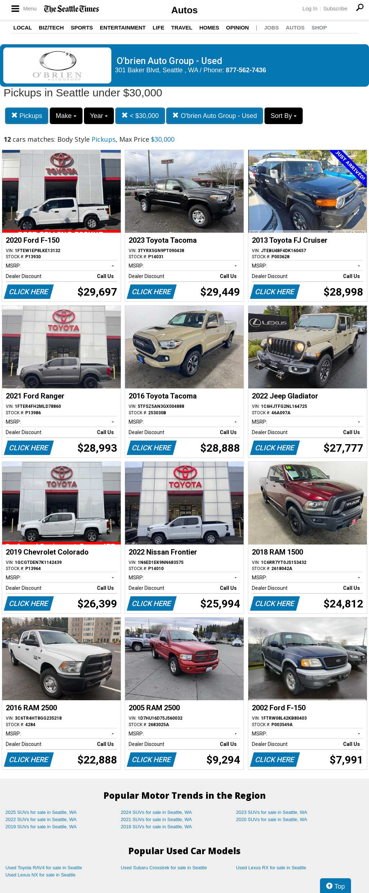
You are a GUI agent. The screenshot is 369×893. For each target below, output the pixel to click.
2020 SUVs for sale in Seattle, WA (271, 819)
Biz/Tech (51, 27)
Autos (184, 10)
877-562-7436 (246, 70)
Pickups (26, 115)
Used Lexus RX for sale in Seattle (271, 867)
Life (158, 27)
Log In (309, 8)
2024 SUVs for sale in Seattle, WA (156, 812)
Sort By (284, 115)
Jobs (271, 27)
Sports (82, 27)
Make (66, 115)
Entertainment (123, 27)
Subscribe (335, 8)
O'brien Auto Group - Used (214, 115)
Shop (319, 27)
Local (22, 27)
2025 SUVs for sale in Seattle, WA (41, 812)
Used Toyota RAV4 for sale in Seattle (43, 867)
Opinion (237, 27)
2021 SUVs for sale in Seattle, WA (156, 819)
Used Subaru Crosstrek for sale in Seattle (164, 867)
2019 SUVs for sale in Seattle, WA (41, 826)
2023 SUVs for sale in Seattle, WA (271, 812)
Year (99, 115)
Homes (209, 27)
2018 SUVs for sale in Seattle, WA (156, 826)
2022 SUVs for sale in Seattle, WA (41, 819)
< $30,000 (140, 115)
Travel (181, 27)
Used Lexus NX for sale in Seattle (40, 875)
